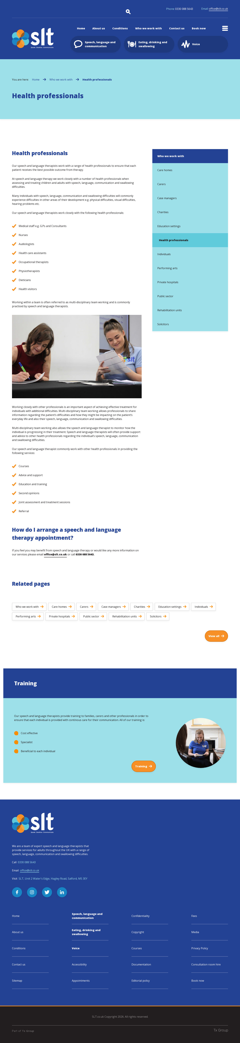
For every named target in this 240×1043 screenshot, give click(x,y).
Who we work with (61, 79)
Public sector (165, 296)
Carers (161, 184)
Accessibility (79, 964)
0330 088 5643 (179, 9)
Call (24, 862)
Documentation (141, 964)
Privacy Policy (199, 948)
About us (17, 932)
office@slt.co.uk (214, 9)
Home (36, 79)
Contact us (18, 964)
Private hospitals (167, 282)
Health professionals (97, 79)
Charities (162, 212)
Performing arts (167, 268)
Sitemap (17, 980)
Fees (194, 916)
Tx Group (28, 1030)
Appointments (81, 980)
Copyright (138, 932)
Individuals (164, 254)
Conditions (19, 948)
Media (195, 932)
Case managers (167, 198)
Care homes (164, 170)
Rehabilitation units (169, 310)
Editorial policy (141, 980)
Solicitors (163, 324)
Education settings (168, 226)
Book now (197, 980)
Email (25, 870)
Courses (137, 948)
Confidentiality (141, 916)
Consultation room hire (206, 964)
